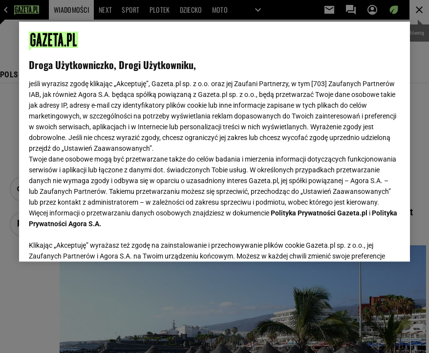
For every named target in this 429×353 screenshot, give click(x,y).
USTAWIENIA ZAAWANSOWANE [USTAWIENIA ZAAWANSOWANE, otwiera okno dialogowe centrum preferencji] (92, 242)
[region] (214, 141)
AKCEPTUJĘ (367, 242)
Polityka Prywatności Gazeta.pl (319, 213)
